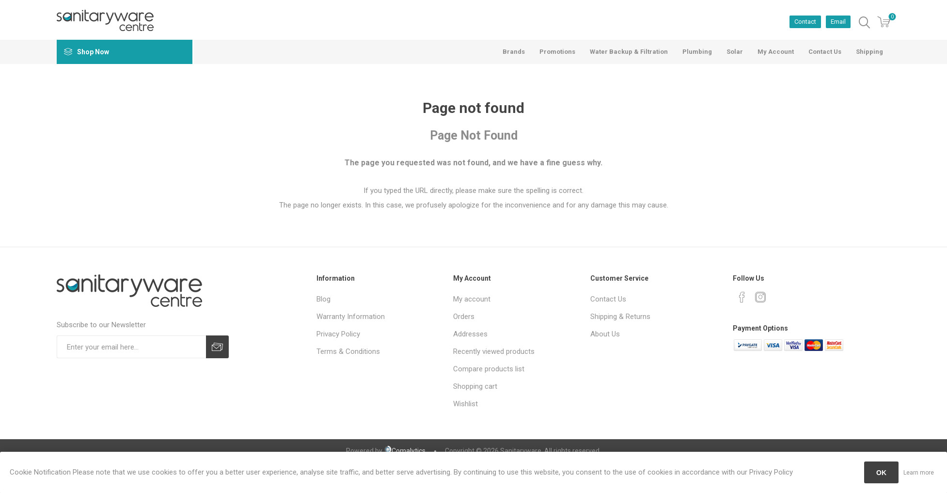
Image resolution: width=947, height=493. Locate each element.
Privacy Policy (338, 334)
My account (471, 299)
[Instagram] (760, 297)
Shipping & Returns (620, 316)
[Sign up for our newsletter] (131, 346)
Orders (463, 316)
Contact (805, 21)
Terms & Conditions (348, 351)
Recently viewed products (494, 351)
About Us (605, 334)
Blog (323, 299)
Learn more (918, 472)
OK (881, 473)
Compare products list (488, 369)
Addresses (470, 334)
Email (838, 21)
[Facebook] (742, 297)
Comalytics (405, 451)
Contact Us (608, 299)
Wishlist (465, 403)
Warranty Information (350, 316)
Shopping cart (475, 386)
